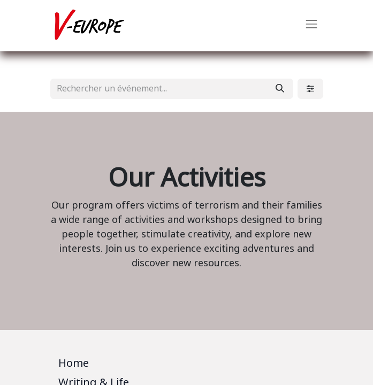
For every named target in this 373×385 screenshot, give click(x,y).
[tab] (186, 365)
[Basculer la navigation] (311, 26)
